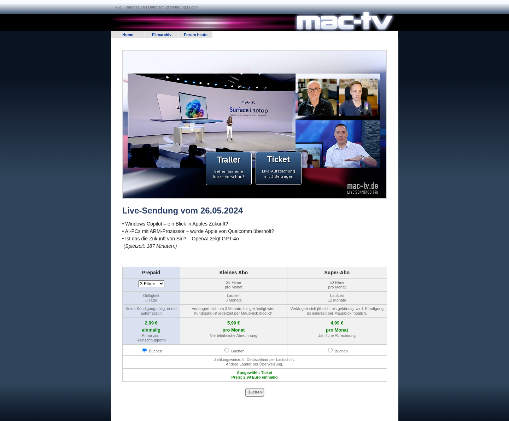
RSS (119, 7)
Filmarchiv (161, 35)
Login (194, 7)
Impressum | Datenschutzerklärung (156, 7)
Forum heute (195, 35)
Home (127, 35)
